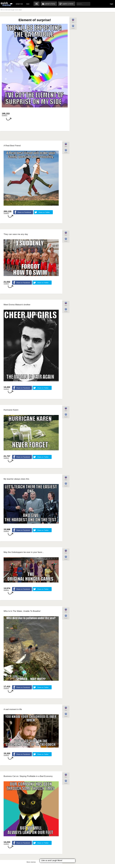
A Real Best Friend (12, 145)
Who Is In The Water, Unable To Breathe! (22, 611)
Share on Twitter (44, 212)
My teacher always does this (16, 479)
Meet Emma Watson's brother (17, 304)
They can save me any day (16, 234)
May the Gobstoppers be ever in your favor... (24, 552)
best (27, 4)
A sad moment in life (13, 709)
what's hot (19, 4)
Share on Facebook (24, 212)
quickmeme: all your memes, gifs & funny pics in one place (6, 4)
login (111, 4)
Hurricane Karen (11, 410)
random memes (37, 4)
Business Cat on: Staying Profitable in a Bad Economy (28, 776)
